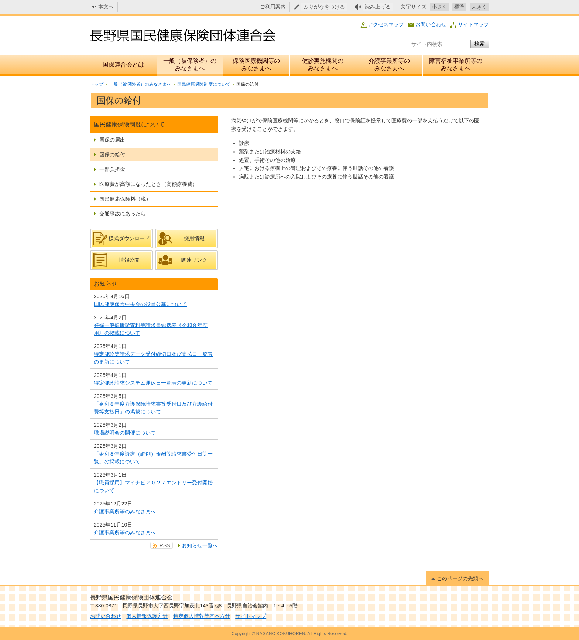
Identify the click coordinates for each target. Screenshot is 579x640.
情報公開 (129, 260)
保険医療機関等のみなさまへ (256, 64)
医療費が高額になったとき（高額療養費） (148, 184)
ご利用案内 (273, 7)
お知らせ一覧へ (200, 545)
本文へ (106, 7)
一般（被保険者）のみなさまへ (189, 64)
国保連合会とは (123, 64)
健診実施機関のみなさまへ (322, 64)
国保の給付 (112, 154)
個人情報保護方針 (147, 616)
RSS (165, 545)
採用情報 (194, 238)
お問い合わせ (430, 24)
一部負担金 (112, 169)
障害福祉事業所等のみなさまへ (455, 64)
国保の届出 (112, 140)
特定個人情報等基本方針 (201, 616)
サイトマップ (473, 24)
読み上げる (378, 7)
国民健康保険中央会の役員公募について (140, 304)
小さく (439, 7)
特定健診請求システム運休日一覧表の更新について (153, 383)
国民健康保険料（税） (125, 199)
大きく (479, 7)
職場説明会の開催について (125, 433)
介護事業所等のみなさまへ (389, 64)
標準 (459, 7)
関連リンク (194, 260)
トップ (96, 84)
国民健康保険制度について (203, 84)
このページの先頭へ (460, 578)
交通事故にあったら (122, 214)
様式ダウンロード (129, 238)
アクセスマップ (386, 24)
